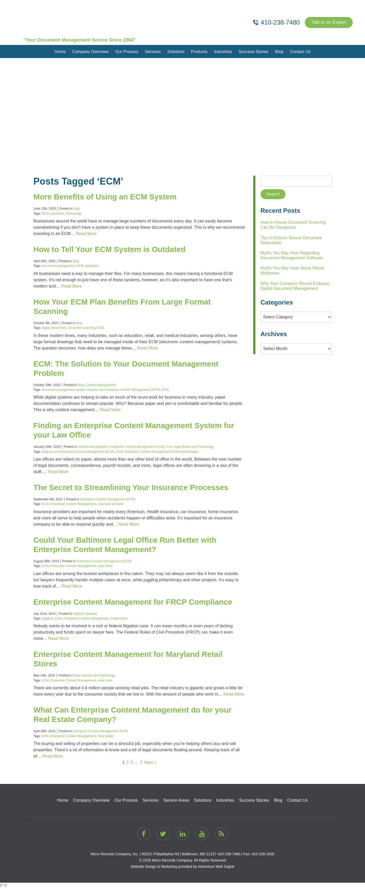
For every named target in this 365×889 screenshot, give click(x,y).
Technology (74, 213)
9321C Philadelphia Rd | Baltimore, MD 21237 (179, 854)
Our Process (127, 51)
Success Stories (253, 51)
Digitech (47, 618)
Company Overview (91, 51)
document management (58, 266)
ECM (45, 213)
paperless (57, 213)
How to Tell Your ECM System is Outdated (111, 249)
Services (153, 51)
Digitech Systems (85, 614)
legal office (105, 566)
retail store (105, 680)
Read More (86, 233)
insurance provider (110, 504)
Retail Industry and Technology (93, 675)
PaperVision (119, 618)
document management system (64, 390)
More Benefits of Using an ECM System (106, 196)
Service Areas (176, 800)
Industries (223, 51)
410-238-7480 (228, 854)
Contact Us (299, 51)
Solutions (176, 51)
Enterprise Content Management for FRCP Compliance (135, 602)
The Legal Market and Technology (190, 447)
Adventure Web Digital (216, 866)
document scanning (81, 328)
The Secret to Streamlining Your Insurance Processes (133, 487)
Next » (150, 762)
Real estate (106, 736)
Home (60, 51)
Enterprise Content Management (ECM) (137, 447)
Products (199, 51)
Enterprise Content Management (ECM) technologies (162, 452)
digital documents (54, 328)
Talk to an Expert (328, 22)
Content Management (101, 385)
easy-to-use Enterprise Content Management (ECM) (123, 390)
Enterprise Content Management (73, 504)
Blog (278, 51)
